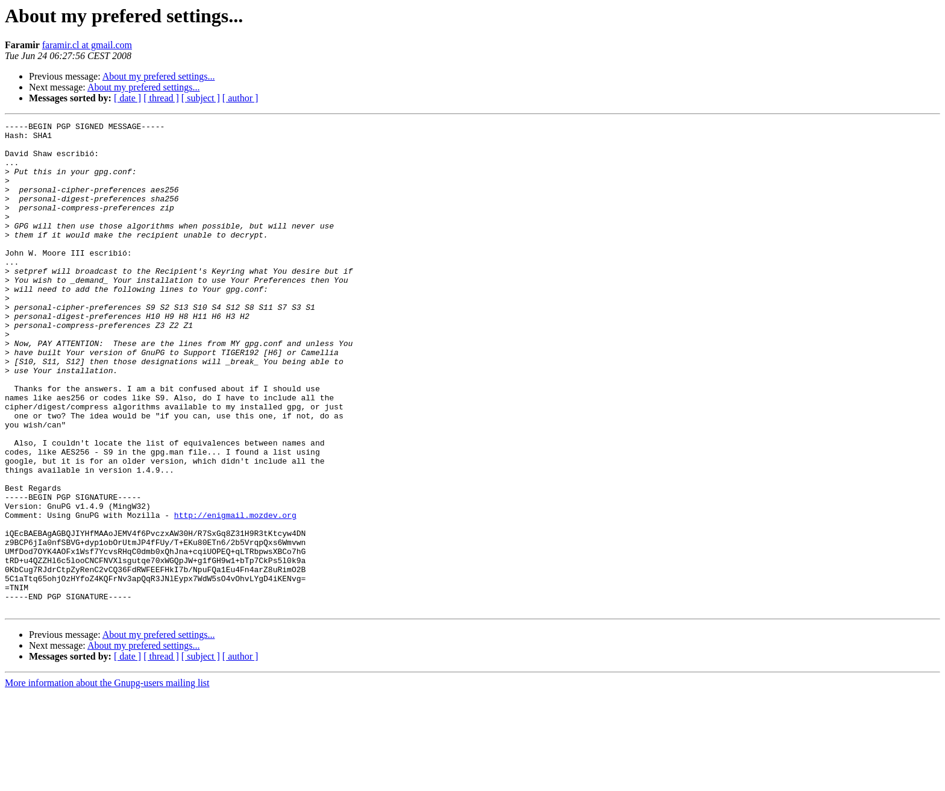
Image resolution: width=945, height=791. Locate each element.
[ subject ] (200, 98)
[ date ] (127, 98)
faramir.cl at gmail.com (87, 45)
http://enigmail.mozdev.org (235, 594)
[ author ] (240, 98)
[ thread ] (161, 98)
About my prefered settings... (158, 76)
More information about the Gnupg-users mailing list (107, 780)
